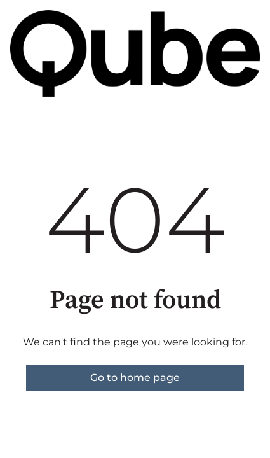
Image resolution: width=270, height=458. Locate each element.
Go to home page (135, 377)
